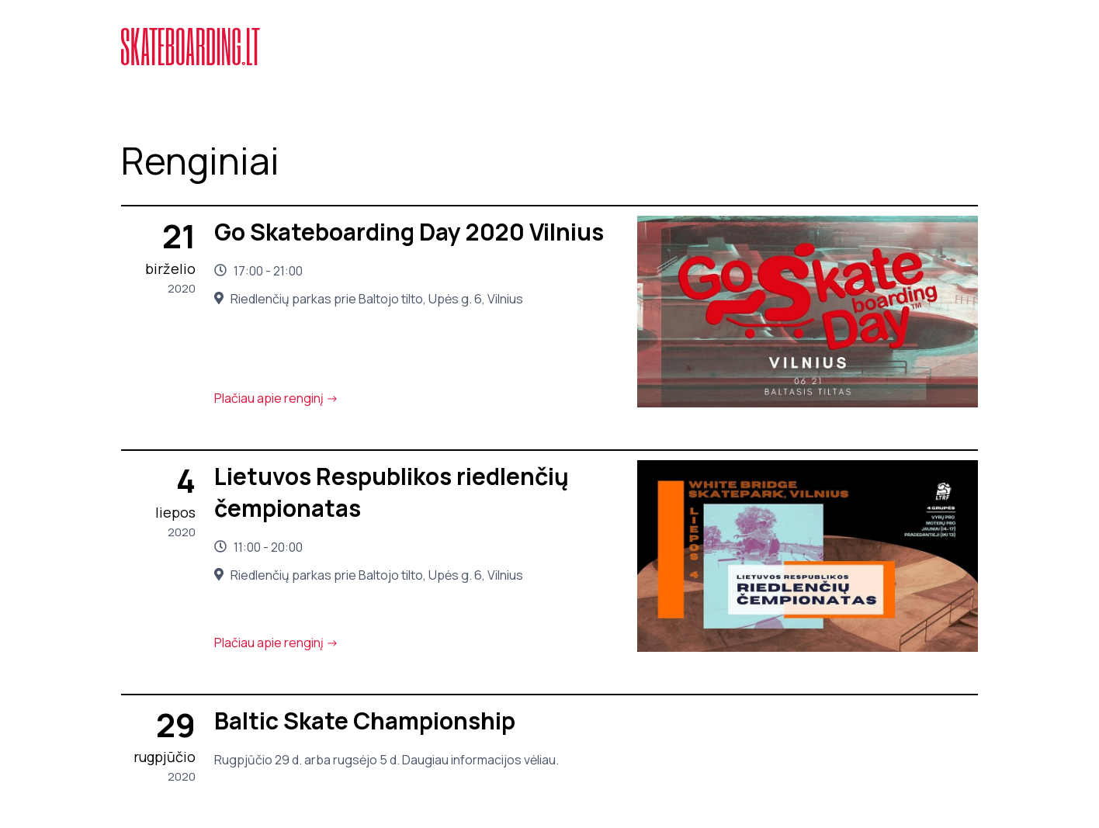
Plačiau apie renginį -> (276, 398)
